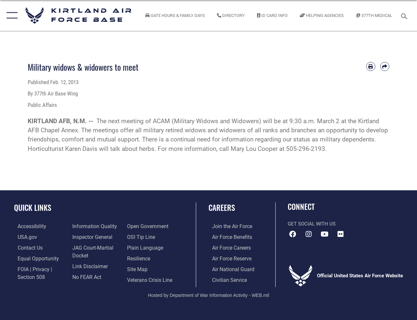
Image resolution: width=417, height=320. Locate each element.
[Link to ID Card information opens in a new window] (272, 15)
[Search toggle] (405, 15)
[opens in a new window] (28, 226)
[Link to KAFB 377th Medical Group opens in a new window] (374, 15)
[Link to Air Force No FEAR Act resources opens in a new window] (85, 275)
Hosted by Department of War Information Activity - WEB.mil (208, 293)
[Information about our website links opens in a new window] (88, 265)
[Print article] (370, 66)
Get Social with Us (312, 224)
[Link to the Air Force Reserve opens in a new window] (227, 257)
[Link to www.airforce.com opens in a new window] (227, 226)
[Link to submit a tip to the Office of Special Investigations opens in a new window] (141, 237)
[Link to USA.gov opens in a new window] (23, 237)
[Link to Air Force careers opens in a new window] (227, 247)
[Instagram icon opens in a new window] (308, 234)
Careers (221, 207)
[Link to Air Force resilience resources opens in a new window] (139, 257)
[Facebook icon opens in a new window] (292, 234)
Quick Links (32, 207)
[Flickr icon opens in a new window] (340, 234)
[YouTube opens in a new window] (324, 234)
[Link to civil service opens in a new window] (225, 278)
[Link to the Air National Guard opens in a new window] (228, 268)
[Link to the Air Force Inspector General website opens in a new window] (90, 237)
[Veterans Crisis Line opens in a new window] (150, 278)
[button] (10, 15)
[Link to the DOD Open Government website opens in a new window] (147, 226)
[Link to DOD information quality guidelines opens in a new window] (92, 226)
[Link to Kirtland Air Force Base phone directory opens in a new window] (230, 15)
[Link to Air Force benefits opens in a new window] (227, 237)
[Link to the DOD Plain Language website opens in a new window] (144, 247)
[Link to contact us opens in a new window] (26, 247)
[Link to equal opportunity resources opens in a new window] (33, 257)
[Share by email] (384, 66)
